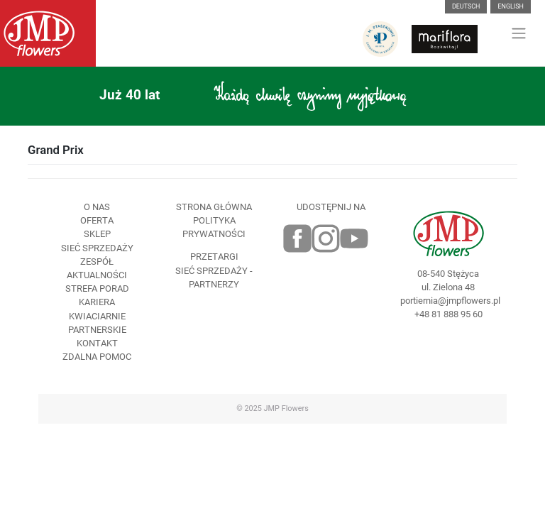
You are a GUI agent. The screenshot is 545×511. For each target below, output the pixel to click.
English (510, 6)
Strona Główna (214, 207)
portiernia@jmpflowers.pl (448, 300)
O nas (97, 207)
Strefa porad (97, 288)
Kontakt (97, 343)
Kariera (97, 302)
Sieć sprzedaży (97, 248)
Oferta (97, 220)
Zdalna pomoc (96, 356)
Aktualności (97, 275)
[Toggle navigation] (519, 33)
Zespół (97, 261)
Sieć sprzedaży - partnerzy (214, 277)
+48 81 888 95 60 (448, 314)
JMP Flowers (286, 408)
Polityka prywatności (214, 227)
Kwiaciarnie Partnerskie (97, 323)
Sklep (97, 234)
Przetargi (214, 256)
